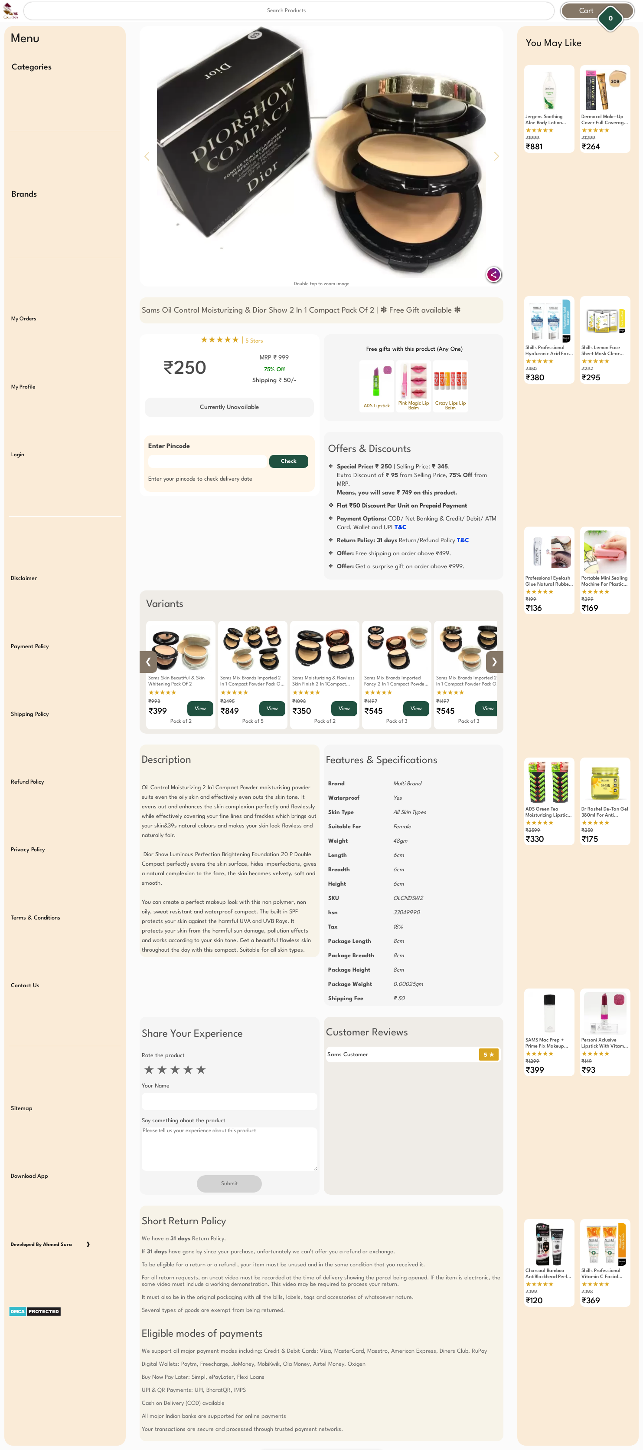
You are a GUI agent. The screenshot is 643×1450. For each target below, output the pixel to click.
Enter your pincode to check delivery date (200, 479)
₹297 (587, 351)
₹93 (588, 999)
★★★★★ (162, 693)
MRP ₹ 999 (274, 358)
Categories (32, 67)
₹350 (301, 711)
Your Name (156, 1086)
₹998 (154, 701)
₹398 (587, 1203)
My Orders (23, 299)
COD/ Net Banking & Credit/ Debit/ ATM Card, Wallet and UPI (416, 523)
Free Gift (278, 1354)
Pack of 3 (397, 721)
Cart (586, 11)
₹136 (533, 573)
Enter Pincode (169, 446)
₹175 (589, 787)
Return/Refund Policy (403, 540)
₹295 (591, 360)
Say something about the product (183, 1121)
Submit (229, 1183)
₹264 (590, 147)
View (200, 709)
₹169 (589, 573)
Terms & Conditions (35, 852)
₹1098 (299, 701)
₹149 (586, 990)
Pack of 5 (253, 721)
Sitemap (22, 1027)
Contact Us (25, 915)
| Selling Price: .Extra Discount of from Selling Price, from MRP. (412, 480)
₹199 (530, 564)
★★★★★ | (231, 340)
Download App (29, 1090)
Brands (24, 184)
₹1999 (532, 138)
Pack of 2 (181, 721)
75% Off (274, 369)
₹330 (534, 787)
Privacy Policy (28, 789)
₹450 (531, 351)
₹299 (587, 564)
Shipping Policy (30, 663)
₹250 (587, 777)
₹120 (534, 1212)
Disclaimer (24, 538)
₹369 (590, 1212)
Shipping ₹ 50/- (274, 380)
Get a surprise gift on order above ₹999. (401, 567)
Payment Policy (30, 601)
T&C (401, 527)
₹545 (373, 711)
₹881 (533, 147)
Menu (25, 39)
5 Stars (254, 341)
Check (289, 461)
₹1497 (370, 701)
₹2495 (227, 701)
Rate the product (163, 1055)
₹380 (535, 360)
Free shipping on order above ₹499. (394, 553)
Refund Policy (27, 726)
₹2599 (532, 777)
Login (17, 424)
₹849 (229, 711)
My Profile (23, 361)
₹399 (157, 711)
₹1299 (588, 138)
